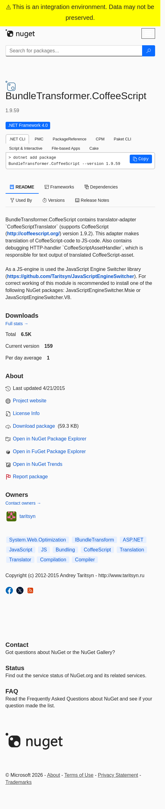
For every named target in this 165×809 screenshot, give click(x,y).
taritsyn (28, 516)
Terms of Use (78, 775)
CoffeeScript (97, 549)
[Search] (148, 50)
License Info (26, 413)
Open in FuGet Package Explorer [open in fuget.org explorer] (49, 451)
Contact (17, 644)
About (53, 775)
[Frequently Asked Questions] (12, 691)
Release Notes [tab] (92, 200)
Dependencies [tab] (101, 187)
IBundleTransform (94, 539)
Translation (132, 549)
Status (15, 668)
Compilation (53, 559)
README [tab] (22, 187)
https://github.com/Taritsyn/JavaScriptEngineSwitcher (70, 276)
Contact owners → (23, 503)
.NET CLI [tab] (17, 139)
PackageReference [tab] (69, 139)
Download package (34, 426)
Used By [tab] (21, 200)
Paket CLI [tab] (122, 139)
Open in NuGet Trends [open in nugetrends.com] (38, 464)
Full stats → (17, 323)
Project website (30, 400)
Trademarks (19, 782)
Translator (20, 559)
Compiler (85, 559)
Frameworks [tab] (59, 187)
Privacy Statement (118, 775)
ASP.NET (133, 539)
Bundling (65, 549)
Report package (30, 476)
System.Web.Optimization (37, 539)
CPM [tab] (100, 139)
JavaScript (21, 549)
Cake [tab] (94, 148)
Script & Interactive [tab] (25, 148)
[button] (141, 159)
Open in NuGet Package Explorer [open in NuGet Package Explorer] (49, 438)
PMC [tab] (39, 139)
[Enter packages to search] (74, 50)
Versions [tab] (53, 200)
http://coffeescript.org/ (33, 233)
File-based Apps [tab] (66, 148)
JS (44, 549)
